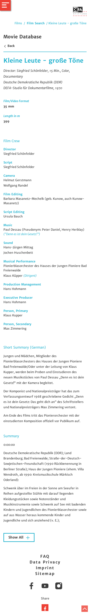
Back (9, 46)
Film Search (36, 23)
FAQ (45, 556)
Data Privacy (45, 562)
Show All (16, 537)
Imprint (45, 567)
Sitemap (45, 573)
